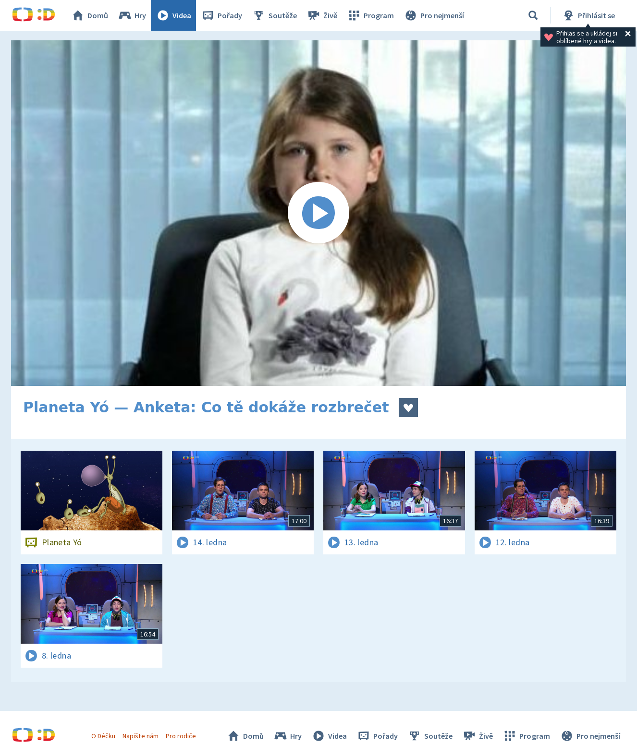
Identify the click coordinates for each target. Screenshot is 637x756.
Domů (89, 15)
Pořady (221, 15)
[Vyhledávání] (533, 15)
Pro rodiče (181, 736)
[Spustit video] (318, 213)
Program (370, 15)
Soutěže (274, 15)
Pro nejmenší (434, 15)
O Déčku (103, 736)
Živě (321, 15)
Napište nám (140, 736)
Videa (173, 15)
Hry (132, 15)
